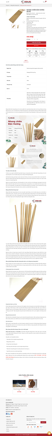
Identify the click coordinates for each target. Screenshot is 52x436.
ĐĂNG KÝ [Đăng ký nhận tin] (43, 422)
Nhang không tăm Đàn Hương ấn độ (19, 390)
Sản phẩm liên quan (26, 375)
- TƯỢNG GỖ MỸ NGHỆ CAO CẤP (11, 427)
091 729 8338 (32, 48)
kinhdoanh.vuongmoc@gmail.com (14, 409)
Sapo (36, 434)
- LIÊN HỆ (7, 431)
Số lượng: (28, 39)
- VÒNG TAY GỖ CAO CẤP (10, 423)
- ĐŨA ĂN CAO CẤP (9, 425)
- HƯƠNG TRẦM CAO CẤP (10, 421)
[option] (15, 16)
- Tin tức (7, 429)
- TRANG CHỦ (8, 419)
